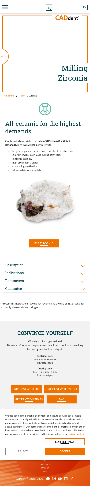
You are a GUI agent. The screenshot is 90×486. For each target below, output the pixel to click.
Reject (23, 451)
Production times (29, 399)
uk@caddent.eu (45, 362)
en (84, 7)
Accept (64, 451)
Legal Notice (45, 464)
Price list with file (26, 389)
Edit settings (64, 441)
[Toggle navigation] (5, 7)
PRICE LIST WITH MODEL (62, 389)
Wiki (45, 471)
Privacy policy (76, 433)
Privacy (45, 467)
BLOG (4, 56)
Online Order (49, 7)
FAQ (61, 399)
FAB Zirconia (43, 243)
